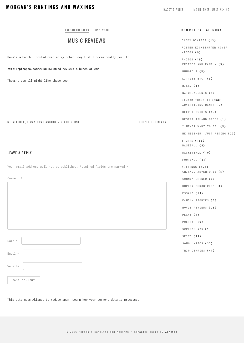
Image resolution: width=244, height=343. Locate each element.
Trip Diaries (193, 250)
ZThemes (171, 332)
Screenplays (192, 229)
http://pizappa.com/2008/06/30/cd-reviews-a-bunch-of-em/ (53, 69)
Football (190, 159)
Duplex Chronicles (198, 186)
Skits (187, 236)
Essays (188, 193)
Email (13, 254)
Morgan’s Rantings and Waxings (50, 7)
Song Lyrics (192, 243)
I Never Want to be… (200, 126)
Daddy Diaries (173, 9)
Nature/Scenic (194, 92)
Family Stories (195, 200)
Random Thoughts (77, 30)
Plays (187, 214)
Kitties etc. (193, 78)
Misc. (187, 85)
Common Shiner (194, 178)
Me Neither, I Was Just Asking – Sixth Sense (43, 122)
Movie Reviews (194, 207)
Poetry (188, 221)
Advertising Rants (198, 104)
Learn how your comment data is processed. (106, 300)
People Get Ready (153, 122)
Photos (187, 59)
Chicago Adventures (199, 171)
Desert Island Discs (200, 119)
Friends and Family (199, 64)
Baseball (190, 145)
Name (12, 241)
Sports (187, 140)
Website (13, 266)
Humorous (190, 71)
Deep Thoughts (194, 112)
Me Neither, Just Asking (211, 9)
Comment (14, 178)
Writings (189, 167)
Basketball (191, 152)
